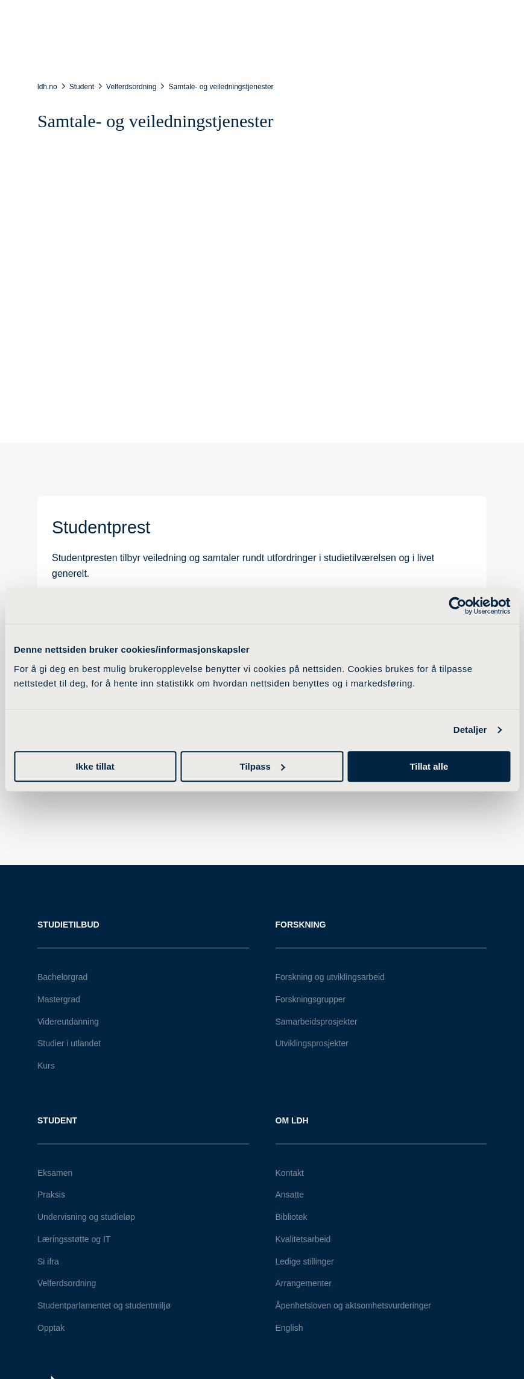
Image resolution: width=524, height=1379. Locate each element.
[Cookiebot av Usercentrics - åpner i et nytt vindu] (457, 606)
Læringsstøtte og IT (73, 1239)
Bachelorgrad (62, 977)
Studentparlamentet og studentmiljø (104, 1305)
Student (57, 1120)
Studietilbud (68, 924)
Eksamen (54, 1173)
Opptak (51, 1328)
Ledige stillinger (305, 1261)
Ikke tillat (95, 766)
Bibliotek (292, 1217)
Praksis (51, 1194)
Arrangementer (304, 1283)
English (289, 1328)
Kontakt (290, 1173)
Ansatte (290, 1194)
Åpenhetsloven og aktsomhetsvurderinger (353, 1305)
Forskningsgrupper (311, 999)
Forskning (301, 924)
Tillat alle (428, 766)
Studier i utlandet (69, 1043)
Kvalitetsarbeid (303, 1239)
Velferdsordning (66, 1283)
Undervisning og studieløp (86, 1217)
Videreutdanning (68, 1021)
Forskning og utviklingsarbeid (330, 977)
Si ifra (48, 1261)
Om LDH (292, 1120)
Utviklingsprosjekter (312, 1043)
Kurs (46, 1065)
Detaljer (470, 729)
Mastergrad (58, 999)
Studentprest (101, 527)
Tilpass (262, 766)
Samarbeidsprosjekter (317, 1021)
